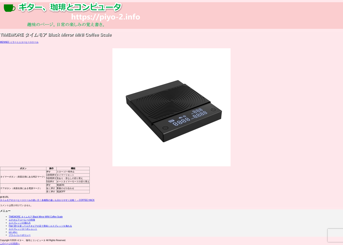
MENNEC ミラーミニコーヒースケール (19, 42)
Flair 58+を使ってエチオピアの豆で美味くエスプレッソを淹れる (40, 226)
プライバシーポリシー (20, 235)
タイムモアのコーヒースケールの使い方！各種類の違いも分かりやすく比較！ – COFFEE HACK (47, 200)
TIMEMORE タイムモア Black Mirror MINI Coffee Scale (36, 216)
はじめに (13, 232)
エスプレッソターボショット (23, 229)
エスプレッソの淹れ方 (20, 223)
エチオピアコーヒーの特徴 (22, 220)
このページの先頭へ (10, 243)
